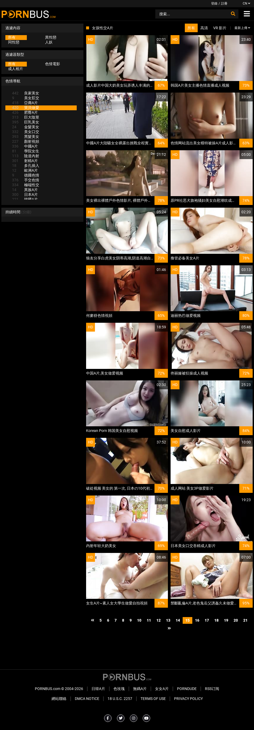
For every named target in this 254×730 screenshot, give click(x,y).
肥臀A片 (25, 112)
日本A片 (25, 194)
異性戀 (50, 37)
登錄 (214, 3)
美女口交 (25, 132)
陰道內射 (25, 156)
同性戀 (13, 42)
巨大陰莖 (25, 117)
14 (178, 620)
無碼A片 (140, 689)
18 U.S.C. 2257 (120, 698)
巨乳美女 (25, 122)
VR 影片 (219, 28)
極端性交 (25, 185)
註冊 (224, 3)
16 (197, 620)
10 (139, 620)
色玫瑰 (119, 689)
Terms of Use (153, 698)
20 (236, 620)
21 (245, 620)
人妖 (49, 42)
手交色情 (25, 180)
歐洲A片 (25, 170)
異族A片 (25, 190)
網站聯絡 (59, 698)
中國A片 (25, 146)
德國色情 (25, 175)
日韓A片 (98, 689)
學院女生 (25, 151)
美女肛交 (25, 98)
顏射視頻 (25, 141)
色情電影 (52, 64)
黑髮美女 (25, 136)
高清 (204, 28)
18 (216, 620)
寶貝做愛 (25, 107)
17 (207, 620)
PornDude (187, 689)
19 (226, 620)
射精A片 (25, 161)
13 (168, 620)
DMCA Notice (87, 698)
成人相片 (15, 69)
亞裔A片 (25, 103)
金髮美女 (25, 127)
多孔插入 (25, 165)
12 (158, 620)
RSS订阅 (212, 689)
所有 (12, 37)
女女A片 (162, 689)
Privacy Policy (188, 698)
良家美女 (25, 93)
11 (149, 620)
